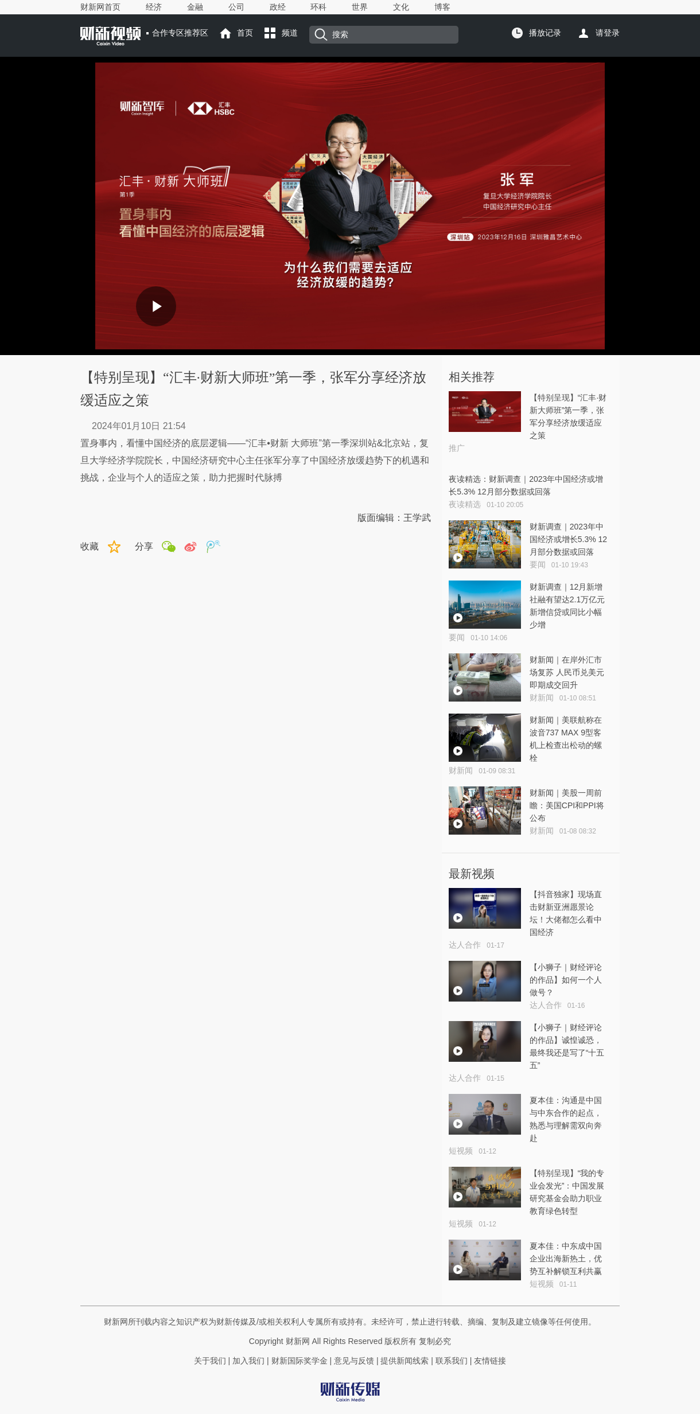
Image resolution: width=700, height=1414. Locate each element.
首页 (245, 32)
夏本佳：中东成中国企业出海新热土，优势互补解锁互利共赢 (566, 1258)
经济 (154, 6)
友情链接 (490, 1360)
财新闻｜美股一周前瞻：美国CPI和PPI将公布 (567, 805)
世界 (360, 6)
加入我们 (248, 1360)
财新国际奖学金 (298, 1360)
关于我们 (210, 1360)
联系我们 (451, 1360)
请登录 (608, 32)
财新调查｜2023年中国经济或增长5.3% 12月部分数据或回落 (568, 539)
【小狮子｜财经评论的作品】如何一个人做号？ (566, 980)
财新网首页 (100, 6)
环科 (318, 6)
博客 (442, 6)
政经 (278, 6)
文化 (401, 6)
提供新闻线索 (404, 1360)
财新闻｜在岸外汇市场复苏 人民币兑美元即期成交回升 (567, 672)
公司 (236, 6)
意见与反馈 (354, 1360)
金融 (195, 6)
